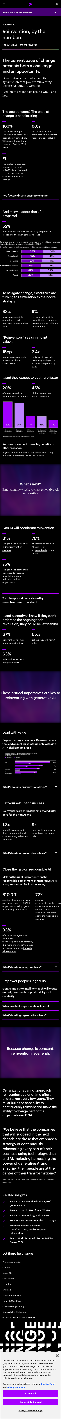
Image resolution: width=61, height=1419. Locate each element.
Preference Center (11, 1261)
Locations (7, 1284)
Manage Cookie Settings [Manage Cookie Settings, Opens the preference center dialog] (31, 1410)
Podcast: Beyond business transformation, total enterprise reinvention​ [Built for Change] (28, 1229)
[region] (30, 1385)
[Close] (57, 1355)
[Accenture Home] (30, 4)
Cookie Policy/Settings (13, 1306)
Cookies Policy (48, 1384)
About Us (7, 1272)
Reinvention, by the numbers (17, 12)
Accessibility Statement (14, 1311)
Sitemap (6, 1289)
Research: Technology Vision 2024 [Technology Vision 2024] (29, 1215)
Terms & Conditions (12, 1300)
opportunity (41, 549)
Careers (6, 1267)
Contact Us (8, 1278)
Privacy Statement (11, 1295)
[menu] (4, 4)
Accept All (30, 1393)
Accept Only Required (31, 1402)
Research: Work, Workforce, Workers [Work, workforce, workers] (31, 1210)
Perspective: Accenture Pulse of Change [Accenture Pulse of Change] (33, 1220)
